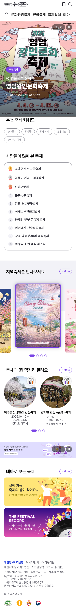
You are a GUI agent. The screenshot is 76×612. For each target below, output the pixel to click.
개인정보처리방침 (14, 562)
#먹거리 (44, 131)
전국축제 (39, 15)
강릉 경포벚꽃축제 (27, 204)
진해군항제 (22, 187)
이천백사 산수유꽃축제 (29, 228)
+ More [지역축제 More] (66, 271)
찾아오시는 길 (38, 572)
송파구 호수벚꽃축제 (28, 169)
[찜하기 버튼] (64, 4)
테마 (66, 15)
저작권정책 (38, 567)
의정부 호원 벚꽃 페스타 (30, 244)
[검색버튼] (70, 4)
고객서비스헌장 (54, 567)
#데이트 (61, 131)
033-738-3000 (21, 579)
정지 (69, 27)
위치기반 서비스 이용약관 (40, 562)
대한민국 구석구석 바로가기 (16, 4)
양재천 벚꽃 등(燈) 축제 (30, 220)
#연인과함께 (14, 139)
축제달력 (54, 15)
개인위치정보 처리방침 (16, 567)
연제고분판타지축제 (28, 212)
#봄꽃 (28, 131)
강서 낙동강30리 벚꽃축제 (32, 236)
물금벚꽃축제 (23, 196)
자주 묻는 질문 (56, 572)
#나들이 (11, 131)
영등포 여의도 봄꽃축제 (30, 178)
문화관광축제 (21, 15)
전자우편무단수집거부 (16, 572)
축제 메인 (6, 14)
